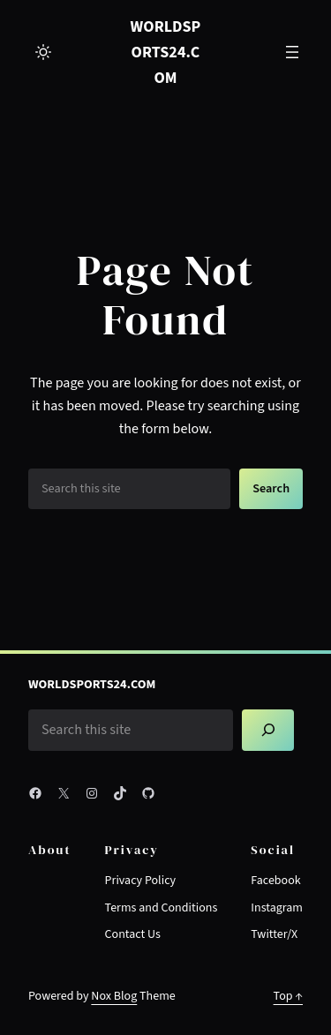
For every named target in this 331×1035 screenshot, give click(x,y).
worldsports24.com (166, 52)
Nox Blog (114, 996)
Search (271, 488)
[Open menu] (292, 52)
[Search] (268, 730)
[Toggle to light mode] (43, 52)
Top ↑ (288, 996)
